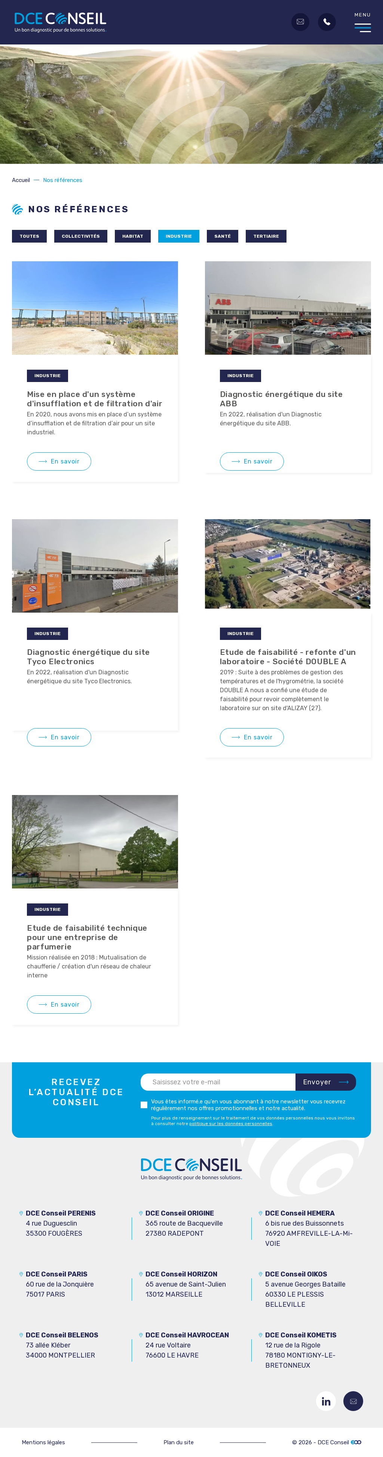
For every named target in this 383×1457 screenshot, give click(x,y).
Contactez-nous (353, 1401)
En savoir (65, 461)
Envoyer (317, 1082)
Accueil (21, 180)
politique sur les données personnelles (230, 1123)
